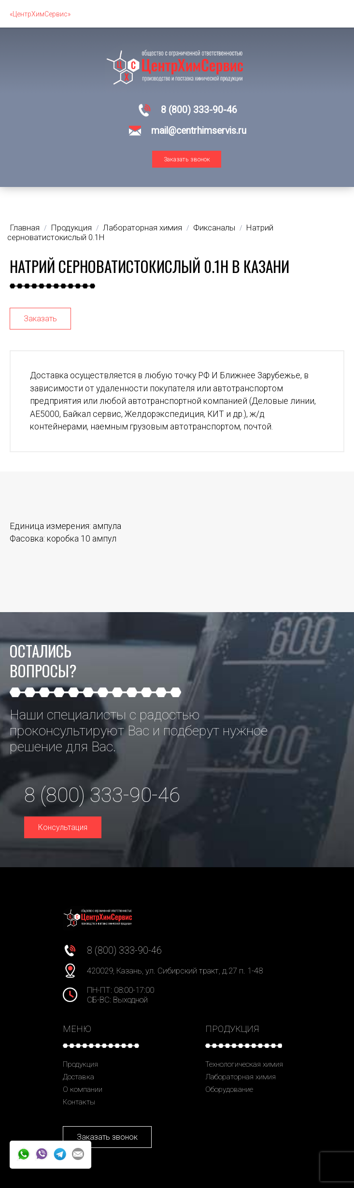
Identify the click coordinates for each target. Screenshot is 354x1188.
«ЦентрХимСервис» (40, 14)
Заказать (40, 318)
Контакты (79, 1102)
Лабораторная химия (240, 1077)
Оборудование (229, 1089)
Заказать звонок (187, 159)
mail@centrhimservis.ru (198, 130)
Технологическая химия (244, 1064)
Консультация (62, 827)
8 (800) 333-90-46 (199, 109)
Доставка (78, 1077)
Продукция (80, 1064)
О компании (82, 1089)
